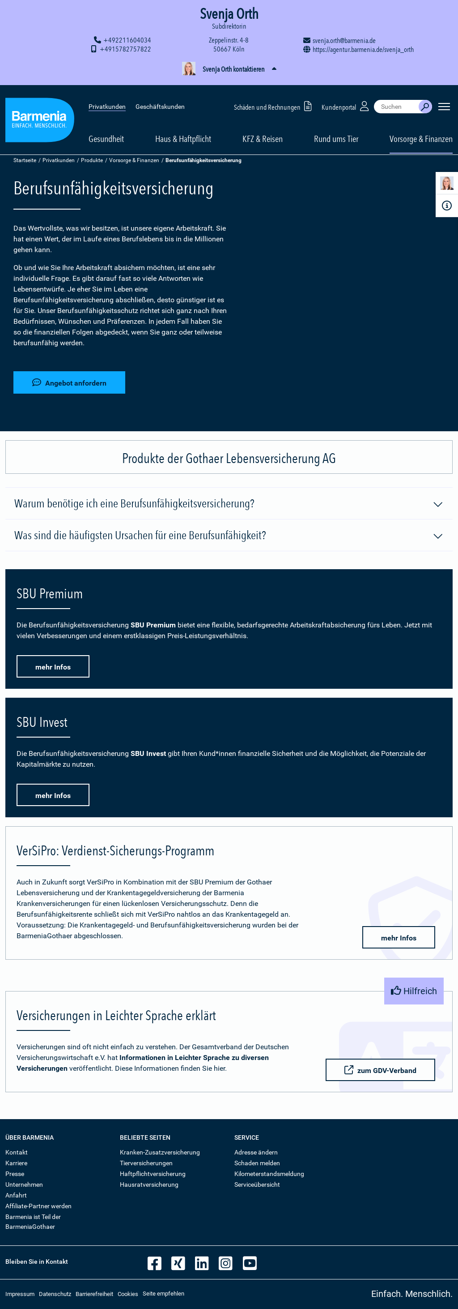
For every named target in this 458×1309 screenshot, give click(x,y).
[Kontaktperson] (447, 184)
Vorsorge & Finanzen (134, 160)
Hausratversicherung (149, 1184)
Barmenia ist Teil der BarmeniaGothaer (33, 1221)
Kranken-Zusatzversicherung (160, 1152)
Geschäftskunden (160, 98)
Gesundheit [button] (106, 130)
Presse (14, 1173)
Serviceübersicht (257, 1184)
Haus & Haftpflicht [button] (183, 130)
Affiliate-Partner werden (38, 1206)
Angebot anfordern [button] (69, 382)
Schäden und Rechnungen (274, 97)
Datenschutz (55, 1294)
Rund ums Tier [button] (336, 130)
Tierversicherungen (146, 1163)
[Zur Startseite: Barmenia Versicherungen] (39, 113)
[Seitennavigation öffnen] (444, 98)
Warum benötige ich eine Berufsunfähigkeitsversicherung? (229, 503)
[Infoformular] (447, 205)
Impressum (19, 1294)
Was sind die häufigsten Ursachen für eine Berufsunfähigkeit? (229, 535)
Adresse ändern (256, 1152)
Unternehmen (24, 1184)
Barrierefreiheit (94, 1294)
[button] (229, 69)
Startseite (24, 160)
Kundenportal (346, 97)
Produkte (92, 160)
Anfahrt (16, 1195)
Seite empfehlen (163, 1293)
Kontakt (16, 1152)
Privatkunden (107, 98)
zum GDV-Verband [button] (380, 1070)
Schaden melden (257, 1163)
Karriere (16, 1163)
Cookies (128, 1294)
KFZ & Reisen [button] (262, 130)
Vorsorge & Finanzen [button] (421, 130)
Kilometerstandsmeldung (269, 1173)
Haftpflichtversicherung (153, 1173)
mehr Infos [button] (53, 667)
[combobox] (396, 98)
